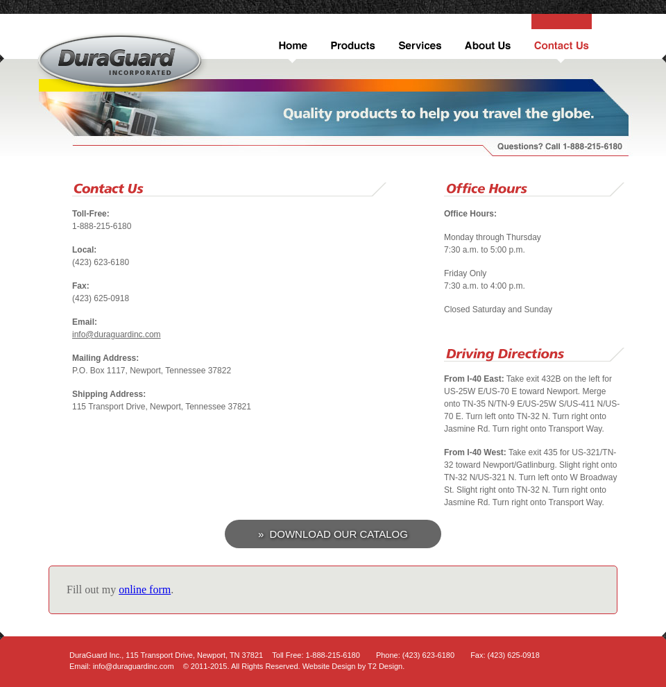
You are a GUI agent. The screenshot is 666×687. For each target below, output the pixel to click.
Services (418, 38)
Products (351, 38)
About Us (487, 38)
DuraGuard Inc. (122, 62)
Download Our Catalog (338, 534)
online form (145, 589)
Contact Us (560, 38)
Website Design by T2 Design (352, 666)
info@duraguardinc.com (116, 334)
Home (291, 38)
